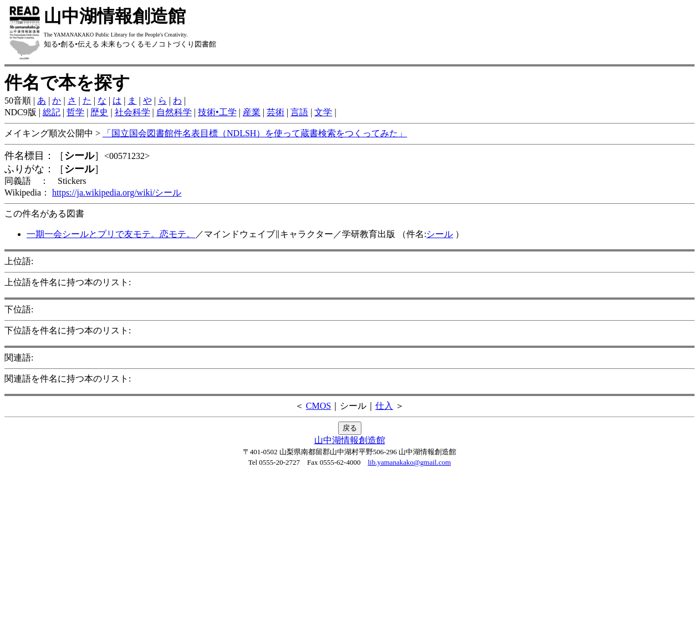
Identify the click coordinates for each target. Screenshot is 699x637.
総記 (51, 112)
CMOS (318, 405)
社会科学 (132, 112)
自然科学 (174, 112)
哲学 (75, 112)
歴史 (99, 112)
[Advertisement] (349, 555)
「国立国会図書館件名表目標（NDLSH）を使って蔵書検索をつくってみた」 (255, 133)
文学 (323, 112)
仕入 (384, 405)
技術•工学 (217, 112)
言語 (299, 112)
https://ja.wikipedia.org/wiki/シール (116, 192)
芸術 (275, 112)
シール (439, 234)
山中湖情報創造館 (349, 440)
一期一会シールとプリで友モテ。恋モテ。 (111, 234)
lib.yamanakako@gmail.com (409, 462)
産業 (252, 112)
